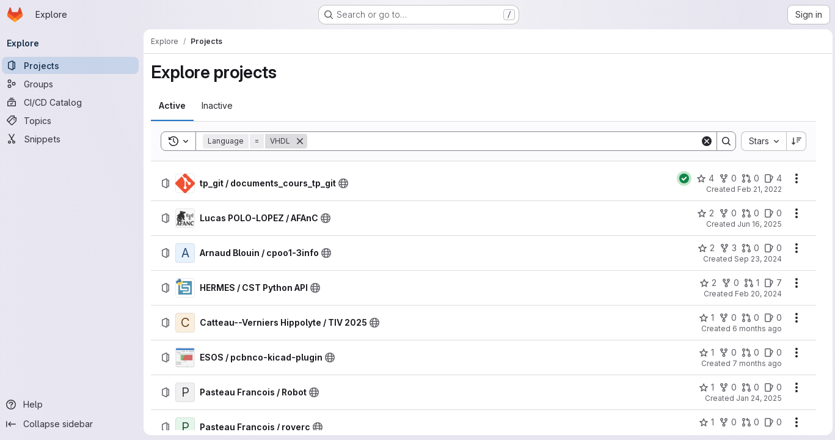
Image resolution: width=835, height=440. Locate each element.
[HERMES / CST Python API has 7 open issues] (770, 283)
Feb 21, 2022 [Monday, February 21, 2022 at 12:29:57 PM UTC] (757, 189)
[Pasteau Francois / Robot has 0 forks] (725, 387)
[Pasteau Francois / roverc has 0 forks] (725, 422)
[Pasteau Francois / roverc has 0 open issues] (770, 422)
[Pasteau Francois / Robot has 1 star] (704, 387)
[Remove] (303, 141)
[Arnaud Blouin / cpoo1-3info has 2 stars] (703, 248)
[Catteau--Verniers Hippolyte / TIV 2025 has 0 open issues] (770, 318)
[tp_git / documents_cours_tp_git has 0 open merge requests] (748, 178)
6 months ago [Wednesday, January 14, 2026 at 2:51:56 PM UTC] (754, 328)
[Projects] (73, 65)
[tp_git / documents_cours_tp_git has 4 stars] (703, 178)
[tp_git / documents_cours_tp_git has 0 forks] (725, 178)
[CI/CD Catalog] (73, 102)
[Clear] (704, 141)
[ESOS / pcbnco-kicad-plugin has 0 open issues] (770, 353)
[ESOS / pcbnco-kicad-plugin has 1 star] (704, 353)
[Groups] (73, 83)
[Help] (73, 404)
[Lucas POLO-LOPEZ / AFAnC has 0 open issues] (770, 213)
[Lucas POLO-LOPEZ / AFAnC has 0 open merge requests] (748, 213)
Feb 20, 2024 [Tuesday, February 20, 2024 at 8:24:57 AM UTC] (755, 293)
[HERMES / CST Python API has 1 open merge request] (749, 283)
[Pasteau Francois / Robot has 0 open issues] (770, 387)
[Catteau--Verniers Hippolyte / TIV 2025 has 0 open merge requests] (748, 318)
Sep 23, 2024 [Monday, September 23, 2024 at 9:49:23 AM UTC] (755, 258)
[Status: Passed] (681, 178)
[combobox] (761, 141)
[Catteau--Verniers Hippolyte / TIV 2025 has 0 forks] (725, 318)
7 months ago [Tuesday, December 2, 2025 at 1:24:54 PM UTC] (754, 363)
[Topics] (73, 120)
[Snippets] (73, 138)
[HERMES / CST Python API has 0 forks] (728, 283)
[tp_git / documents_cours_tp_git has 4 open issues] (770, 178)
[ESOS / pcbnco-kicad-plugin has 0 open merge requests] (748, 353)
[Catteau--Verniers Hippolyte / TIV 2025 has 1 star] (704, 318)
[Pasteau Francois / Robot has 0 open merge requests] (748, 387)
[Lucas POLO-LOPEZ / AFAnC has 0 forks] (725, 213)
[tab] (175, 105)
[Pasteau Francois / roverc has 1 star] (704, 422)
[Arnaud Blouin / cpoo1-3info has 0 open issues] (770, 248)
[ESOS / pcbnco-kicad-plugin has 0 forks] (725, 353)
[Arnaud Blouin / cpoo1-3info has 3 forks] (725, 248)
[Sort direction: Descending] (794, 141)
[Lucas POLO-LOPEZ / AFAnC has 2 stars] (703, 213)
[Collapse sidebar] (73, 424)
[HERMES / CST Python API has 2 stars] (705, 283)
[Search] (504, 141)
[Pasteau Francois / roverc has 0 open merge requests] (748, 422)
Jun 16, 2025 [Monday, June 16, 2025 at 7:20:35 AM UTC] (757, 224)
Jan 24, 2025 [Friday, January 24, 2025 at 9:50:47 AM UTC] (756, 398)
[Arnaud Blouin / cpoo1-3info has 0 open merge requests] (748, 248)
